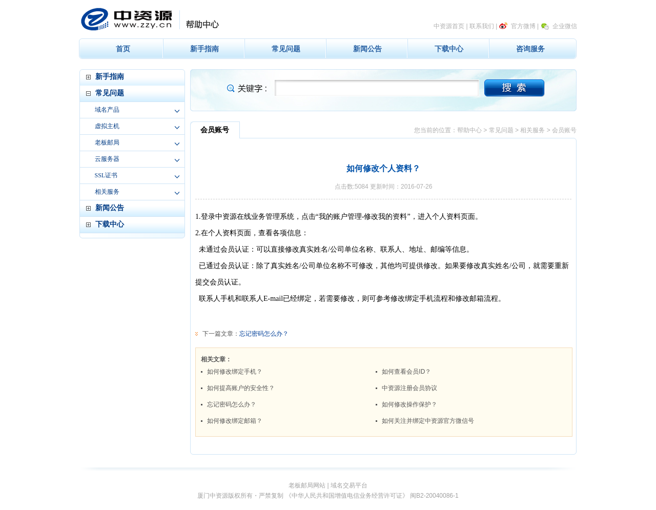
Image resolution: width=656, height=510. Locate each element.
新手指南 (204, 49)
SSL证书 (106, 175)
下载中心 (449, 49)
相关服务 (107, 191)
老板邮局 (107, 142)
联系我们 (481, 26)
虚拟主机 (107, 126)
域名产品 (107, 109)
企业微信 (564, 26)
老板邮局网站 (307, 485)
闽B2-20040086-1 (434, 495)
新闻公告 (367, 49)
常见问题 (286, 49)
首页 (123, 49)
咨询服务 (530, 49)
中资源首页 (449, 26)
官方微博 (523, 26)
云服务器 (107, 158)
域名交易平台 (349, 485)
